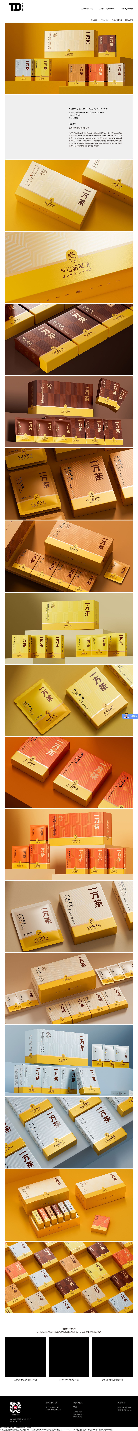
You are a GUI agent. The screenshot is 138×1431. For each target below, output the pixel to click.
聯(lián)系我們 (127, 9)
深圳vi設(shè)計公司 (124, 1407)
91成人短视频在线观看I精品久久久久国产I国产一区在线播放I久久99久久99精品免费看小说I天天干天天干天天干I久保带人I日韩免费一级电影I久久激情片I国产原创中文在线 (56, 1430)
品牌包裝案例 (87, 9)
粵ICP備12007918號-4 (16, 1421)
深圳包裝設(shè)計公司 (125, 1410)
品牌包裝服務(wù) (106, 9)
